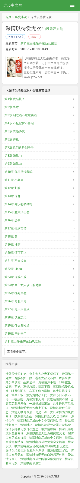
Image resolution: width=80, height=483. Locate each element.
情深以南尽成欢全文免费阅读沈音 (39, 420)
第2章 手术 (11, 107)
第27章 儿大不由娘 (16, 309)
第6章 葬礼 (11, 139)
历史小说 (21, 17)
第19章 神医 (12, 244)
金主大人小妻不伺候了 (44, 374)
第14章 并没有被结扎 (18, 204)
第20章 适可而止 (15, 252)
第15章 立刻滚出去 (16, 212)
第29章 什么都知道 (16, 325)
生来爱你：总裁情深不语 (39, 382)
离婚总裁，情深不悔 (36, 386)
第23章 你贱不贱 (15, 277)
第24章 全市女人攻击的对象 (22, 285)
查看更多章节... (17, 351)
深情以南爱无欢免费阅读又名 (45, 433)
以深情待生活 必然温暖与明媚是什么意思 (41, 446)
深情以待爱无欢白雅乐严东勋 (25, 450)
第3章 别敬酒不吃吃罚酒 (20, 115)
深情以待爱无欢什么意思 (22, 429)
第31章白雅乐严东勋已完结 (38, 43)
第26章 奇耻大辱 (15, 301)
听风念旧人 (18, 391)
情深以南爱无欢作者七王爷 (29, 408)
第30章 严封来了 (15, 333)
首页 (8, 17)
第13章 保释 (12, 196)
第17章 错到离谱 (15, 228)
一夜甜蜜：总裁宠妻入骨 (27, 399)
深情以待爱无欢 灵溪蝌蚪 (51, 416)
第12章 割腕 (12, 188)
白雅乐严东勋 (53, 29)
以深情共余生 (23, 416)
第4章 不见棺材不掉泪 (19, 123)
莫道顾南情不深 (57, 399)
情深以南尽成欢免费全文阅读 (45, 442)
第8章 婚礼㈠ (13, 155)
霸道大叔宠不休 (45, 378)
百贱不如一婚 (23, 378)
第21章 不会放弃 (15, 260)
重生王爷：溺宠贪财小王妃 (29, 395)
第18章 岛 (10, 236)
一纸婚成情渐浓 (39, 403)
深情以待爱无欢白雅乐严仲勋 (45, 454)
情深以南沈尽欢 (57, 450)
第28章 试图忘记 (15, 317)
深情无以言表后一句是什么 (29, 412)
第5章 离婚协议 (14, 131)
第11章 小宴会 (13, 180)
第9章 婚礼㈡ (13, 163)
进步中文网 (12, 5)
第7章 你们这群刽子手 (19, 147)
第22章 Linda (13, 269)
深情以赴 (26, 425)
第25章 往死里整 (15, 293)
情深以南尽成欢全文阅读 (45, 437)
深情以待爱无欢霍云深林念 (53, 425)
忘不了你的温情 (39, 391)
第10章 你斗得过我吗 (18, 171)
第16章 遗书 (12, 220)
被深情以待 (48, 429)
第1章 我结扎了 (14, 99)
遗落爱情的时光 (16, 374)
